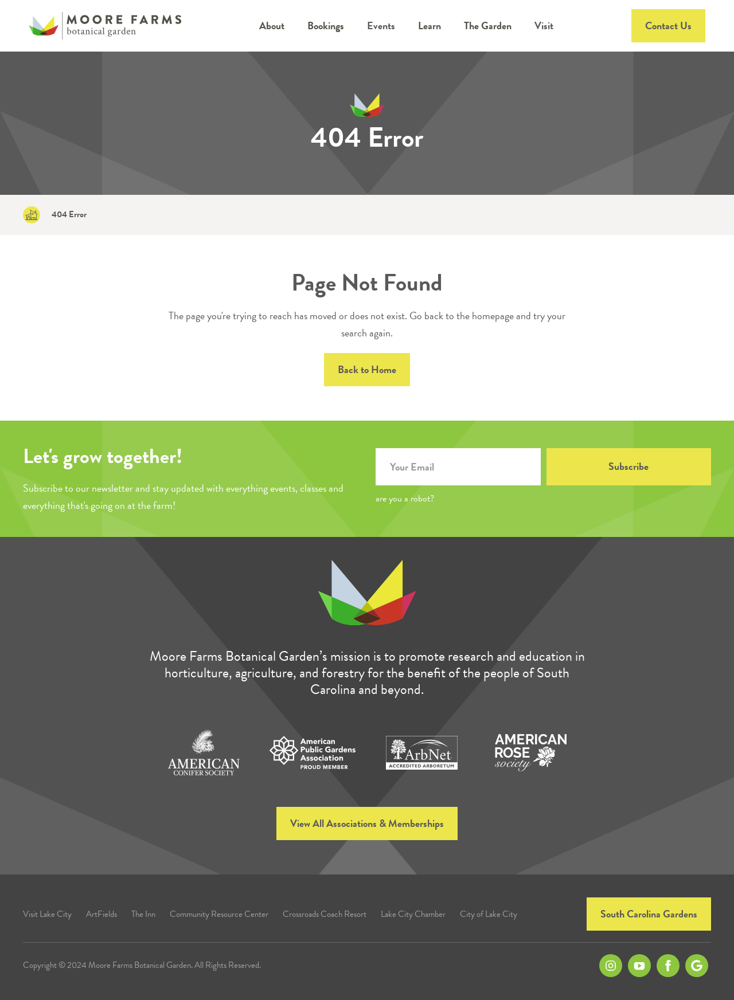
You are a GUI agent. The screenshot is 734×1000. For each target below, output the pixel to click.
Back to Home (367, 369)
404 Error (69, 215)
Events (381, 25)
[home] (105, 26)
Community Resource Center (219, 914)
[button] (272, 25)
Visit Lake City (47, 914)
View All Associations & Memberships (367, 823)
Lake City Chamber (413, 914)
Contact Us (668, 25)
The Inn (143, 914)
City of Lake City (488, 914)
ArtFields (101, 914)
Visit (543, 25)
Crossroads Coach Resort (324, 914)
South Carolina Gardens (648, 913)
